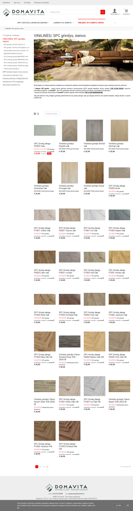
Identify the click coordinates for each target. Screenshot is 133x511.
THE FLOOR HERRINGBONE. (93, 92)
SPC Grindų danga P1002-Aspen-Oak (117, 229)
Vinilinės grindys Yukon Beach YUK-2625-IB (119, 400)
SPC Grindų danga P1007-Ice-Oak (92, 229)
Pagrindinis (6, 3)
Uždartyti (127, 505)
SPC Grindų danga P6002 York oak (92, 313)
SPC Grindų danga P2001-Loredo (67, 271)
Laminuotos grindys (62, 23)
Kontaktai (27, 3)
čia (18, 508)
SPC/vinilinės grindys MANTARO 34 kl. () (17, 56)
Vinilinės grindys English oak (66, 144)
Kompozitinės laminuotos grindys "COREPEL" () (17, 50)
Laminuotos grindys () (12, 75)
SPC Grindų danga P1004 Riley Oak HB (43, 355)
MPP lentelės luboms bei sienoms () (16, 72)
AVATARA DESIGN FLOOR (41, 81)
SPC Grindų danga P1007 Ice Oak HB (92, 400)
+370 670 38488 (57, 494)
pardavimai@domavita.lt (76, 494)
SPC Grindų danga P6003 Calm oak (42, 271)
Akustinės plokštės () (11, 85)
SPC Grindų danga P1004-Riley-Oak (42, 313)
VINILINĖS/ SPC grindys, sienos (91, 23)
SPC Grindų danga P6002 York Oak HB (118, 355)
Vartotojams (114, 12)
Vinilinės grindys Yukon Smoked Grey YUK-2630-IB (69, 357)
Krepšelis (126, 12)
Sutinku (119, 505)
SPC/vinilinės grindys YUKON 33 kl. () (16, 62)
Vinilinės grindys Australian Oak (41, 187)
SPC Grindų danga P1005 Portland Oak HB (68, 446)
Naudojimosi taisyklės (41, 3)
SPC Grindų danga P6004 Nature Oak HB (94, 355)
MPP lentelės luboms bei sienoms (32, 23)
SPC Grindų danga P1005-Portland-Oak (68, 313)
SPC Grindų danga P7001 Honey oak (117, 271)
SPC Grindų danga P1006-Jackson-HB (43, 445)
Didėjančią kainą (52, 114)
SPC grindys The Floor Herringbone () (16, 47)
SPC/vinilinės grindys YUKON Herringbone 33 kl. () (17, 65)
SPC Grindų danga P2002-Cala (42, 144)
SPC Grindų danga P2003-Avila (117, 187)
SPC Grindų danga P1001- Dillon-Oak (42, 229)
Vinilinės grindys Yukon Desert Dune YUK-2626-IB (44, 402)
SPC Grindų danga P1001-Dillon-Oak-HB (69, 400)
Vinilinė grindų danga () (11, 68)
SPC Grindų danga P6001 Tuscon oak (67, 229)
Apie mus (17, 3)
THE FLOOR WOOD (117, 88)
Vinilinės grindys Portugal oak (66, 187)
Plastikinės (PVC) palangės (13, 82)
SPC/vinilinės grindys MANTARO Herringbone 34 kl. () (17, 59)
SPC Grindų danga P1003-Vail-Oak (92, 271)
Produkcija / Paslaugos (12, 35)
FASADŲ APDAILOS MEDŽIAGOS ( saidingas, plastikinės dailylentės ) (16, 79)
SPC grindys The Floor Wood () (14, 44)
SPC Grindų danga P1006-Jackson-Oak (118, 313)
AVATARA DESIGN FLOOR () (13, 53)
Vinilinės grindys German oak (116, 144)
